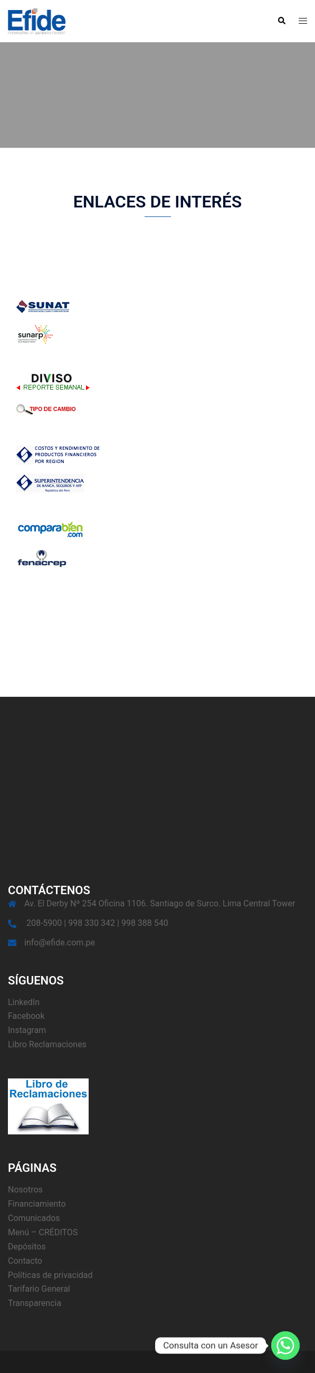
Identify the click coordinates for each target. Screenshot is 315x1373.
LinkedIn (24, 1002)
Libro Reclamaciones (47, 1044)
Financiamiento (37, 1204)
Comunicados (34, 1218)
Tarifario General (39, 1289)
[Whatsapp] (285, 1345)
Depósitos (27, 1247)
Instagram (27, 1030)
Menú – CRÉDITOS (43, 1232)
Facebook (26, 1016)
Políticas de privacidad (50, 1275)
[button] (281, 21)
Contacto (25, 1261)
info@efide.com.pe (59, 943)
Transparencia (34, 1303)
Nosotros (25, 1190)
